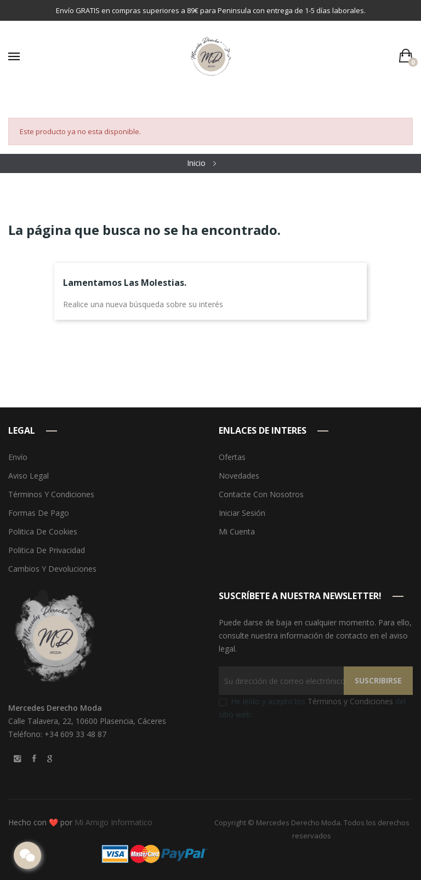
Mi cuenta (237, 531)
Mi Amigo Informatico (113, 822)
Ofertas (232, 457)
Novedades (239, 475)
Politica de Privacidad (46, 550)
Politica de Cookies (42, 531)
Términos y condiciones (51, 494)
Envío (17, 457)
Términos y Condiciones (350, 701)
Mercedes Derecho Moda (298, 822)
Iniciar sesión (242, 513)
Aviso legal (28, 475)
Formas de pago (38, 513)
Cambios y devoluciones (52, 568)
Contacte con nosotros (261, 494)
